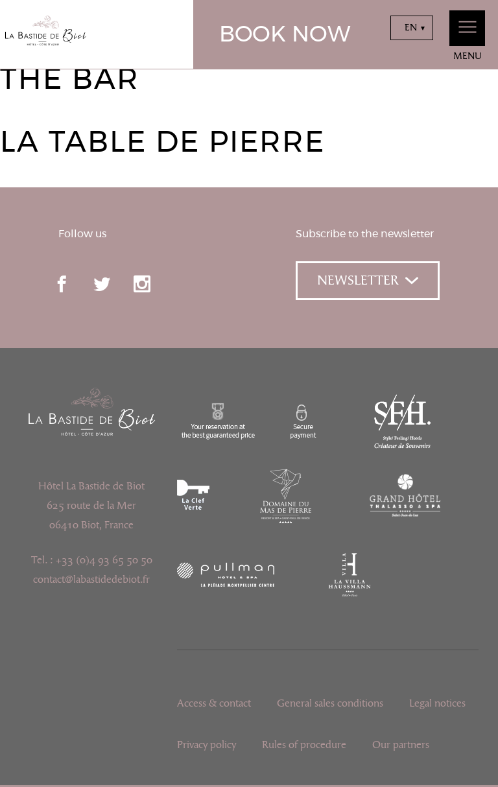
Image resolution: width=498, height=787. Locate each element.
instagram (142, 284)
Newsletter (367, 280)
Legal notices (437, 703)
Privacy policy (206, 745)
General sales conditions (330, 703)
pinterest (182, 284)
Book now (285, 35)
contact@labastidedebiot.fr (91, 579)
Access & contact (214, 703)
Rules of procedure (304, 745)
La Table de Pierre (162, 143)
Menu (467, 36)
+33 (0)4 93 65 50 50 (104, 560)
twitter (101, 284)
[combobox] (411, 28)
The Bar (69, 80)
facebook (61, 284)
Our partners (400, 745)
